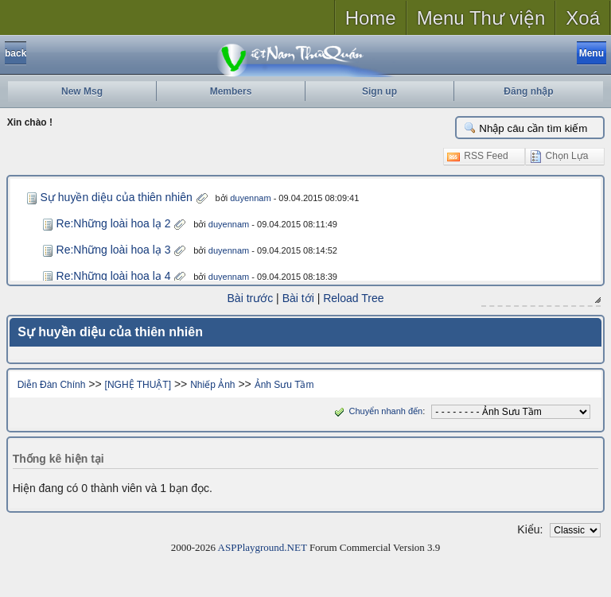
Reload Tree (353, 298)
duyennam (250, 198)
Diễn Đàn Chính (52, 384)
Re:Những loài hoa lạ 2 (113, 223)
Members (231, 91)
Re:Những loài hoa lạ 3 (113, 249)
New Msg (82, 91)
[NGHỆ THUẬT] (138, 384)
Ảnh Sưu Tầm (284, 384)
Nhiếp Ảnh (212, 384)
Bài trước (251, 298)
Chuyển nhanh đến (376, 411)
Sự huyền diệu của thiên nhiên (117, 197)
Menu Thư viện (481, 18)
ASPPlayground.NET (262, 547)
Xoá (583, 18)
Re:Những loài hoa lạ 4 (113, 275)
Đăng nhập (528, 91)
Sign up (379, 91)
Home (370, 18)
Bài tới (298, 298)
